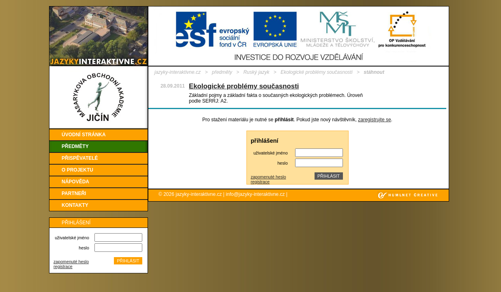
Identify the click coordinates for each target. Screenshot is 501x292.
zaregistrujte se (374, 119)
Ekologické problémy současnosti (316, 72)
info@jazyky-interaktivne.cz (255, 194)
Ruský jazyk (256, 72)
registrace (63, 266)
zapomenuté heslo (71, 261)
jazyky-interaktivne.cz (177, 72)
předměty (222, 72)
